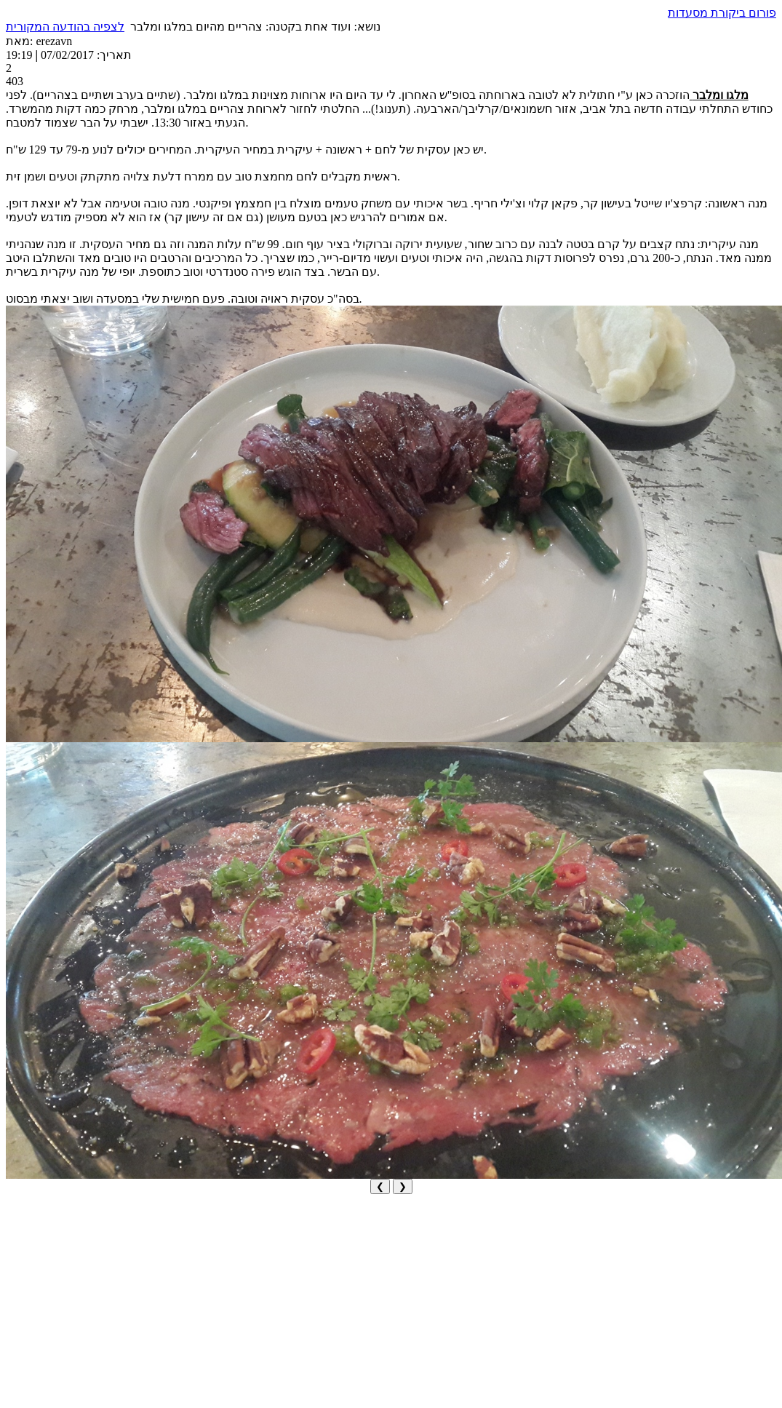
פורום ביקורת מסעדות (722, 13)
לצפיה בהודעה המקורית (65, 26)
